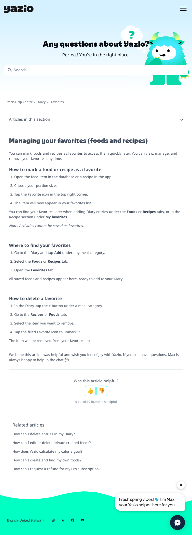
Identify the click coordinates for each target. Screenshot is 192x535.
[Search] (96, 70)
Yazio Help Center (19, 102)
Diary (42, 102)
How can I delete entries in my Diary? (43, 433)
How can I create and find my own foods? (46, 460)
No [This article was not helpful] (101, 391)
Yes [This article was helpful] (90, 391)
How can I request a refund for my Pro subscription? (56, 468)
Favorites (57, 102)
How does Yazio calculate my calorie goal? (47, 451)
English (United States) (26, 520)
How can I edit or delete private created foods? (51, 442)
